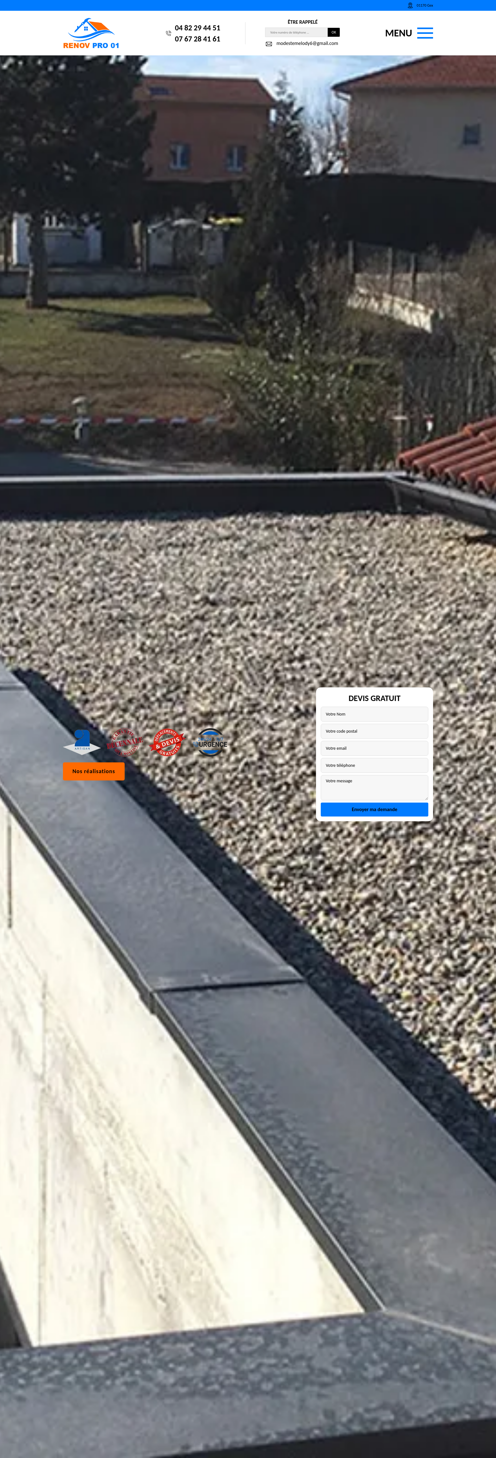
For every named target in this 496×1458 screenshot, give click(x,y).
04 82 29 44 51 (197, 27)
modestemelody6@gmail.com (301, 44)
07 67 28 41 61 (197, 38)
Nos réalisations (93, 771)
